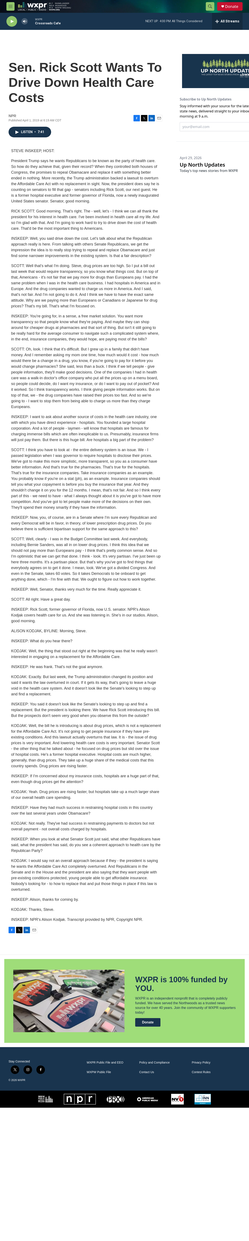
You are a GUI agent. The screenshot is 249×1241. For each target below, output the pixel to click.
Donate (231, 6)
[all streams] (227, 21)
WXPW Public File (99, 1072)
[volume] (24, 21)
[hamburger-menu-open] (10, 6)
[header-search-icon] (210, 6)
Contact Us (146, 1072)
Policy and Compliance (154, 1062)
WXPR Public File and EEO (105, 1062)
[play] (11, 21)
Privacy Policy (201, 1062)
